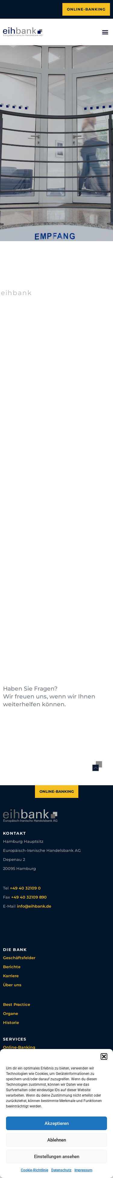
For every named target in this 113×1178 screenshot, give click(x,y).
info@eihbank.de (34, 906)
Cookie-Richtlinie (34, 1170)
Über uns (12, 984)
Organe (10, 1013)
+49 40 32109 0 (25, 888)
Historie (11, 1022)
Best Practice (16, 1004)
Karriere (11, 975)
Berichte (11, 966)
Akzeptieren (57, 1123)
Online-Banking (19, 1047)
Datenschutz (61, 1170)
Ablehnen (56, 1140)
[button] (104, 1057)
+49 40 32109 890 (29, 897)
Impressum (83, 1170)
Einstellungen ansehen (56, 1156)
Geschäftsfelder (19, 957)
